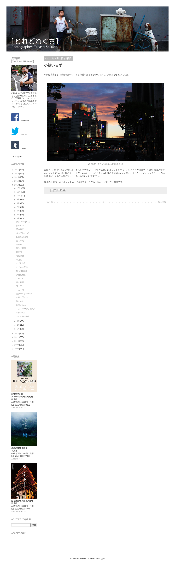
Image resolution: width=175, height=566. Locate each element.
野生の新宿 (21, 248)
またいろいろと (23, 316)
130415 (19, 278)
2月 (18, 325)
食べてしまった (23, 233)
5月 (18, 215)
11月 (19, 192)
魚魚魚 (19, 244)
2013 (16, 185)
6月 (18, 211)
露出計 (19, 252)
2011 (16, 337)
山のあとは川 (22, 237)
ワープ (19, 286)
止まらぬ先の (22, 267)
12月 (19, 188)
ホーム (105, 202)
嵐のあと (20, 301)
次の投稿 (49, 202)
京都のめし (21, 275)
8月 (18, 203)
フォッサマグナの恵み (26, 309)
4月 (18, 218)
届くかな (20, 241)
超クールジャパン (24, 294)
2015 (16, 177)
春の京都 (20, 256)
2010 (16, 341)
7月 (18, 207)
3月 (18, 321)
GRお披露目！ (22, 271)
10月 (19, 196)
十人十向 (20, 290)
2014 (16, 181)
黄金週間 (20, 229)
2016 (16, 173)
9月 (18, 199)
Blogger (101, 558)
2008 (16, 349)
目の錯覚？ (21, 282)
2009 (16, 345)
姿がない (20, 225)
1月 (18, 329)
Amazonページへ (18, 408)
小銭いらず (21, 312)
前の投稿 (162, 202)
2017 (16, 170)
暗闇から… (21, 305)
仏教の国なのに (23, 297)
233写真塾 (20, 263)
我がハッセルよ (23, 222)
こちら (28, 104)
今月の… (20, 260)
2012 (16, 333)
